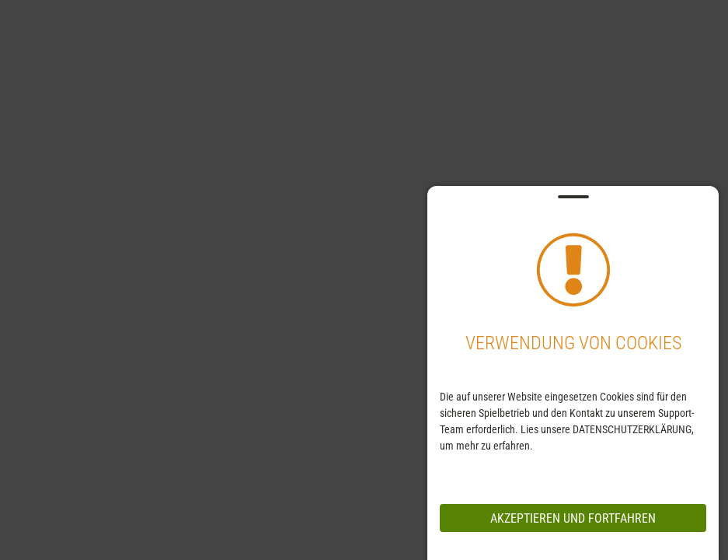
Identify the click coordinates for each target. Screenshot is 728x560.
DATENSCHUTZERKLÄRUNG (632, 429)
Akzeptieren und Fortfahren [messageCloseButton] (573, 518)
